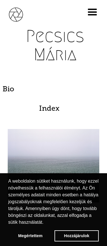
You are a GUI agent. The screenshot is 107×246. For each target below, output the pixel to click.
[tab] (53, 89)
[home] (20, 13)
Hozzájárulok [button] (76, 235)
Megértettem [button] (30, 235)
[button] (93, 12)
